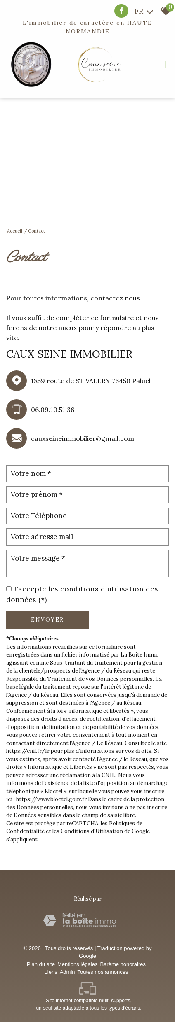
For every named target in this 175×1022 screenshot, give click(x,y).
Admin (67, 972)
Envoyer (47, 619)
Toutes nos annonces (103, 972)
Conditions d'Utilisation (92, 831)
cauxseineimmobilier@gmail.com (82, 438)
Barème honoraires (123, 964)
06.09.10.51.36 (52, 409)
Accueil (14, 231)
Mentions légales (77, 964)
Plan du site (41, 964)
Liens (51, 972)
